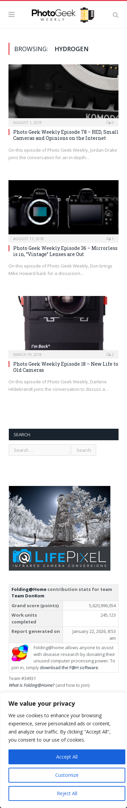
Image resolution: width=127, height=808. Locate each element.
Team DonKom (28, 596)
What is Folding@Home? (32, 685)
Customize (67, 775)
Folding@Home (29, 589)
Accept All (67, 756)
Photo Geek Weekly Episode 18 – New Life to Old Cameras (65, 367)
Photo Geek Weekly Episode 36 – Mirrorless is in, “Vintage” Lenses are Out (65, 251)
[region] (63, 750)
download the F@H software (69, 667)
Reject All (67, 793)
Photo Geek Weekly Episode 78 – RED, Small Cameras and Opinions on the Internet (66, 135)
